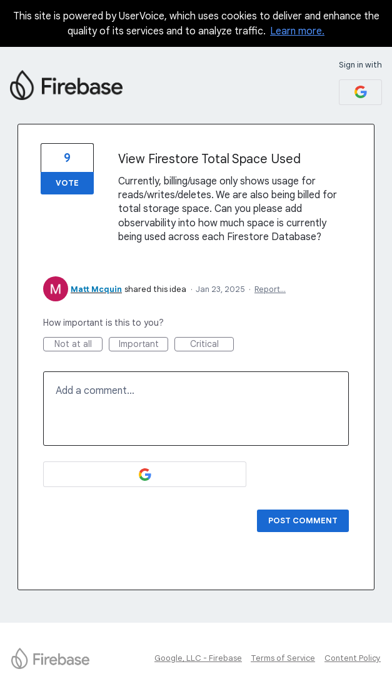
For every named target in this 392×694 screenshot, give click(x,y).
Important (144, 344)
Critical (212, 344)
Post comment (303, 520)
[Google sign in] (360, 92)
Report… (270, 289)
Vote (67, 183)
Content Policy (352, 658)
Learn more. (297, 31)
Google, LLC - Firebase (198, 658)
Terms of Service (283, 658)
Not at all (78, 344)
